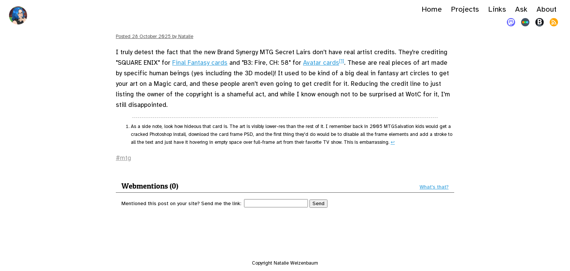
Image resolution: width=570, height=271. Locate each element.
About (546, 9)
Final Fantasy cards (199, 63)
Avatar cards (321, 63)
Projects (465, 9)
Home (431, 9)
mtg (125, 158)
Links (497, 9)
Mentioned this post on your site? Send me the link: (181, 203)
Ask (521, 9)
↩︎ (393, 142)
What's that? (434, 187)
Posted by (154, 36)
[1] (341, 61)
